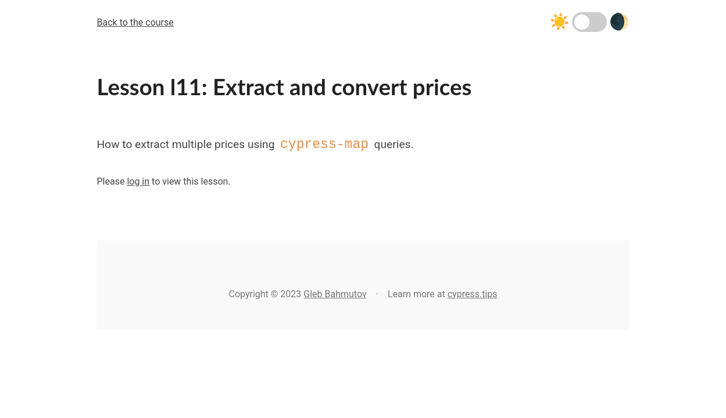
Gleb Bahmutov (334, 294)
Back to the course (135, 22)
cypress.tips (473, 294)
